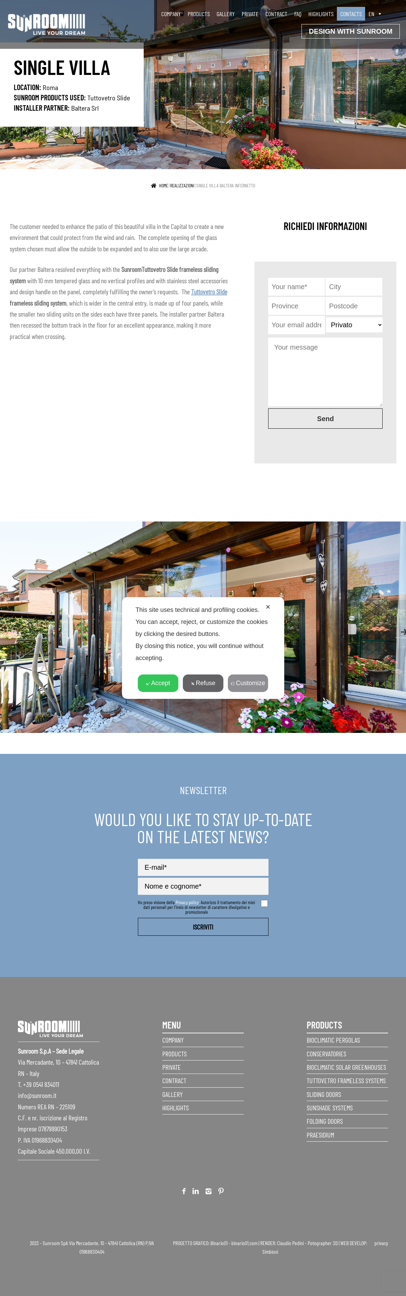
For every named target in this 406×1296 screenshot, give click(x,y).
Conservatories (326, 1054)
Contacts (351, 14)
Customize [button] (248, 683)
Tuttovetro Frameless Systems (346, 1080)
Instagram (208, 1192)
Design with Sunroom (350, 31)
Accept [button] (158, 683)
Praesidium (320, 1135)
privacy (381, 1243)
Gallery (226, 14)
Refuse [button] (202, 683)
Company (171, 14)
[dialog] (203, 648)
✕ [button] (268, 607)
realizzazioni (182, 185)
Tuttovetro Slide (108, 98)
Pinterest (221, 1192)
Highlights (320, 14)
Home (163, 185)
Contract (276, 14)
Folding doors (325, 1121)
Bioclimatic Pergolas (333, 1040)
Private (250, 14)
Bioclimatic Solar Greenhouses (346, 1067)
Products (199, 14)
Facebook (184, 1192)
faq (297, 14)
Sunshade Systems (330, 1107)
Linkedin (195, 1192)
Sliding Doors (324, 1094)
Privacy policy (187, 902)
